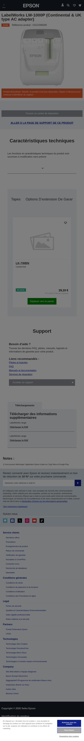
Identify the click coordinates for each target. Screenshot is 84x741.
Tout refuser (69, 730)
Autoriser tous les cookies (69, 723)
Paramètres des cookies (69, 736)
